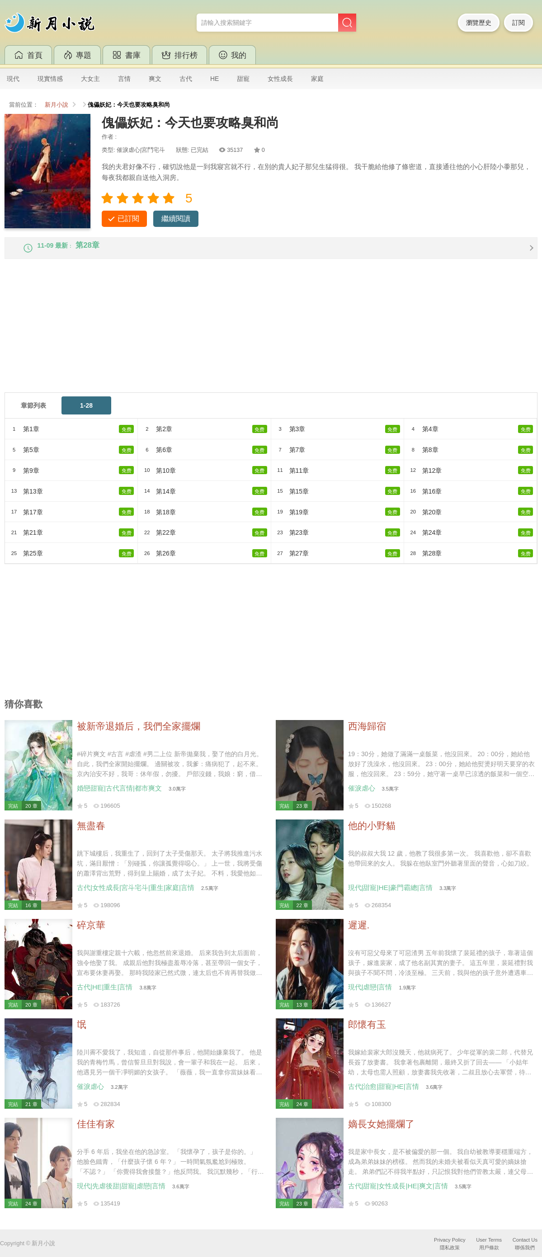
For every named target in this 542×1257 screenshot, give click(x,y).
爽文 (155, 78)
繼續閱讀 (175, 218)
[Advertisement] (271, 337)
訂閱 (518, 22)
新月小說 (56, 105)
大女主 (90, 78)
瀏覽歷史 (478, 22)
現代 (13, 78)
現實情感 (50, 78)
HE (214, 78)
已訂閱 (128, 218)
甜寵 (243, 78)
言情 (124, 78)
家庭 (317, 78)
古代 (185, 78)
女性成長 (280, 78)
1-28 (86, 413)
